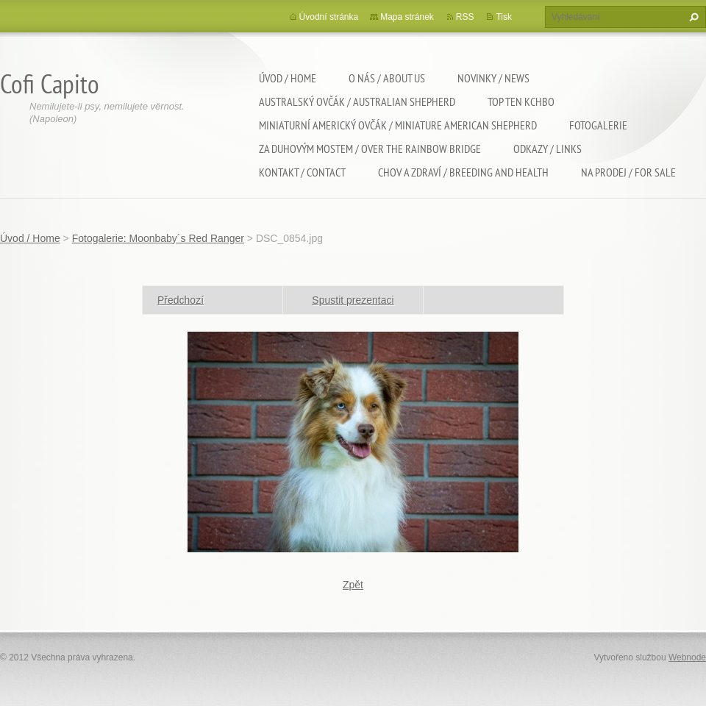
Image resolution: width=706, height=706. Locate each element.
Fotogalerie (598, 125)
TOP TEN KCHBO (521, 101)
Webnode (687, 657)
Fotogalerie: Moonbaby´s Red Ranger (158, 238)
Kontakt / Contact (302, 172)
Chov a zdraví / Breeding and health (463, 172)
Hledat (692, 17)
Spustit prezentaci (352, 300)
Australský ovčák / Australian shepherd (357, 101)
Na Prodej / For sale (628, 172)
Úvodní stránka (329, 17)
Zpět (353, 585)
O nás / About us (387, 78)
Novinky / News (493, 78)
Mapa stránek (407, 17)
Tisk (504, 17)
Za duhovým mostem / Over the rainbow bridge (370, 148)
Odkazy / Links (547, 148)
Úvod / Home (287, 78)
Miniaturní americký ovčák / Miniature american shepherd (398, 125)
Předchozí (180, 300)
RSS (465, 17)
